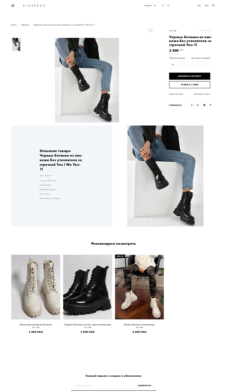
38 (189, 64)
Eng (199, 14)
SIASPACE (34, 14)
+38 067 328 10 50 (31, 5)
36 (173, 64)
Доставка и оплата (202, 94)
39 (198, 64)
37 (181, 64)
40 (206, 64)
